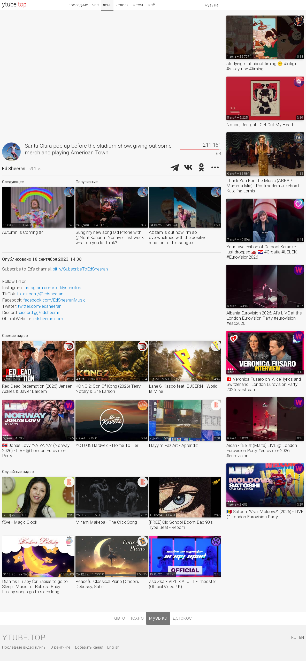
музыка (158, 618)
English (113, 647)
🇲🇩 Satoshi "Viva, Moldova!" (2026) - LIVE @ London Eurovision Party (264, 514)
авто (119, 618)
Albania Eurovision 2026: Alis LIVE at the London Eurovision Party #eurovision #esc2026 (264, 318)
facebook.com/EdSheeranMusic (54, 300)
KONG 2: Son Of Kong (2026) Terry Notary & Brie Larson (108, 389)
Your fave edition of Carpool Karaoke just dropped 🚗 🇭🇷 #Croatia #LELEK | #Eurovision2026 (262, 252)
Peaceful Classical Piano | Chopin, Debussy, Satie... (107, 584)
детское (182, 618)
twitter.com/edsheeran (40, 306)
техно (137, 618)
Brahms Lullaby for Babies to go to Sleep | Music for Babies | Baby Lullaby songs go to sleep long (35, 586)
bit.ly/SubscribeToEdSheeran (80, 269)
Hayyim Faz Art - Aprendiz (173, 445)
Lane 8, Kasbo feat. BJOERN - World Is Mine (183, 389)
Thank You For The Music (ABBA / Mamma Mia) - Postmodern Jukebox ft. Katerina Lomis (264, 185)
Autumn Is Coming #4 (23, 232)
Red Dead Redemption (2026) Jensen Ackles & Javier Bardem (37, 389)
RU (293, 637)
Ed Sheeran (13, 168)
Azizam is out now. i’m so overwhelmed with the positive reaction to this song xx (177, 237)
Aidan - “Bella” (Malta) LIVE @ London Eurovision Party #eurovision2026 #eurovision (261, 450)
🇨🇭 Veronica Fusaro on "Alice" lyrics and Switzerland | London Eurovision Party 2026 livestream (263, 384)
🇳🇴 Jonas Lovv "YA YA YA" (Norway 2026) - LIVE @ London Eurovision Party (36, 450)
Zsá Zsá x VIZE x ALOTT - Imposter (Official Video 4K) (182, 584)
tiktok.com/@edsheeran (40, 293)
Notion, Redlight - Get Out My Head (259, 124)
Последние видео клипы (24, 647)
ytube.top (23, 637)
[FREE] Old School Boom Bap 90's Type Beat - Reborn (181, 525)
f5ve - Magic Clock (19, 522)
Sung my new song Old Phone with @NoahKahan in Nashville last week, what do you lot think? (109, 237)
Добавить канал (89, 647)
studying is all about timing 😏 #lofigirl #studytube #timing (261, 66)
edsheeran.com (48, 318)
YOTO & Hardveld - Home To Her (106, 445)
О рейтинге (60, 647)
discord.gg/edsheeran (39, 312)
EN (301, 637)
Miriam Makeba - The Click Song (106, 522)
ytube (14, 4)
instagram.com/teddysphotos (52, 287)
